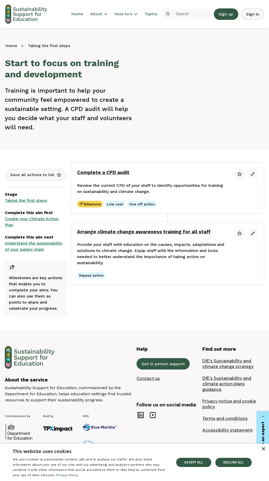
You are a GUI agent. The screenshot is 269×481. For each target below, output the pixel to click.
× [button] (263, 449)
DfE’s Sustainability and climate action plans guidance (226, 383)
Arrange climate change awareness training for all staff (144, 232)
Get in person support (163, 363)
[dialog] (134, 462)
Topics (150, 13)
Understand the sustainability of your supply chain (33, 246)
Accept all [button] (193, 462)
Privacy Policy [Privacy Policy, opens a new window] (67, 475)
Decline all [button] (233, 462)
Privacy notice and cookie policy (229, 403)
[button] (35, 175)
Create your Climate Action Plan (31, 221)
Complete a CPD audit (103, 172)
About (98, 13)
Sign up (226, 14)
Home (77, 13)
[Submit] (168, 14)
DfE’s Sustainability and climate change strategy (228, 363)
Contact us (148, 378)
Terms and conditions (225, 418)
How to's (125, 13)
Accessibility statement (227, 430)
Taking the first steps (26, 200)
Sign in (252, 14)
